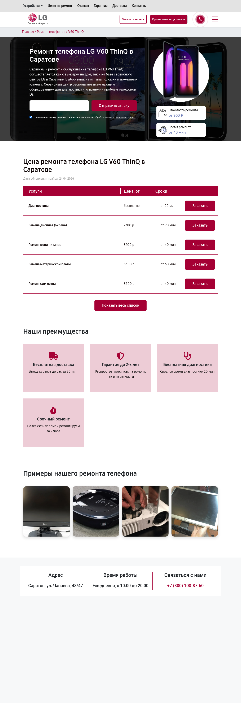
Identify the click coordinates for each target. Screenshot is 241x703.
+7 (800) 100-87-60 (185, 585)
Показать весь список (120, 305)
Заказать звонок (133, 19)
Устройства (31, 6)
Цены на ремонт (60, 6)
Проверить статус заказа (168, 19)
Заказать (199, 206)
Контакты (139, 6)
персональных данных (123, 117)
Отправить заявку (114, 105)
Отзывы (83, 6)
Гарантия (100, 6)
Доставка (119, 6)
